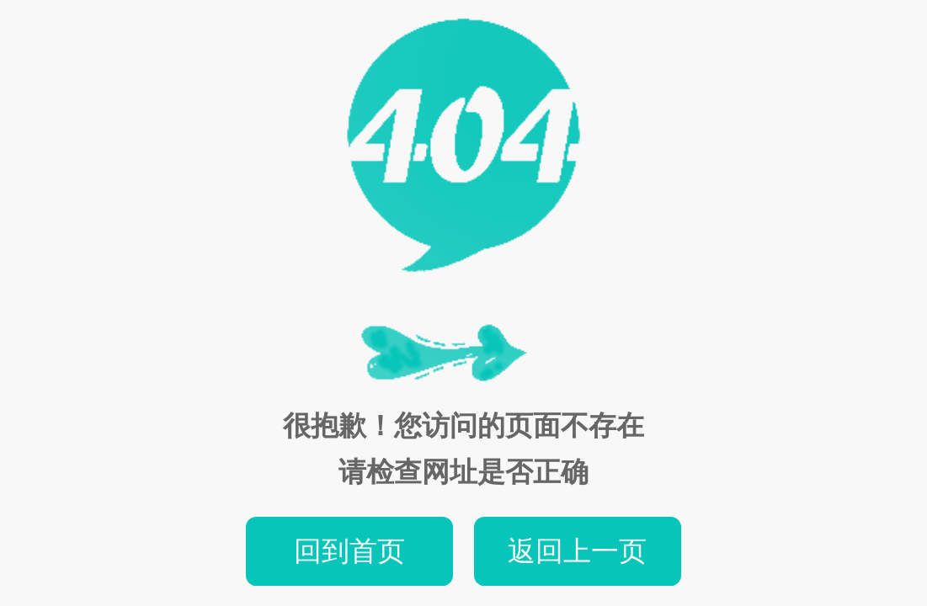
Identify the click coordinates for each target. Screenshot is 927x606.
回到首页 (349, 550)
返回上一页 (577, 550)
